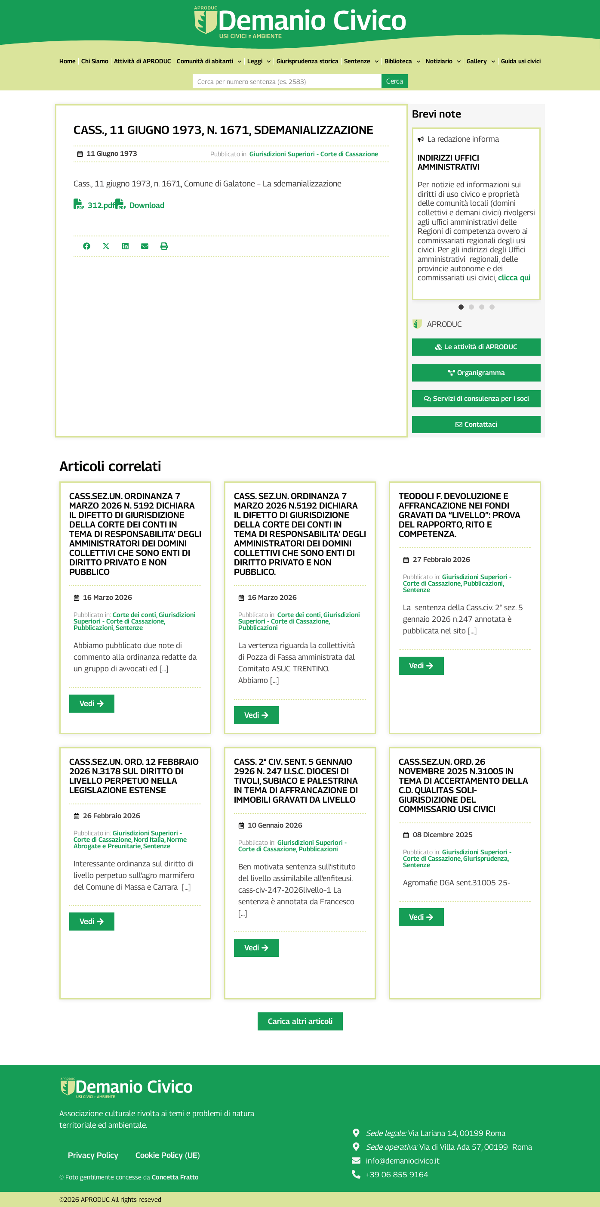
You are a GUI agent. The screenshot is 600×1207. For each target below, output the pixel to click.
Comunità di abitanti (209, 61)
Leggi (259, 61)
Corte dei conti (134, 614)
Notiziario (443, 61)
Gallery (481, 61)
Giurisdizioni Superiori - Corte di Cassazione (313, 154)
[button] (86, 246)
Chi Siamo (94, 61)
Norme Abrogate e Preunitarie (130, 842)
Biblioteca (403, 61)
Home (67, 61)
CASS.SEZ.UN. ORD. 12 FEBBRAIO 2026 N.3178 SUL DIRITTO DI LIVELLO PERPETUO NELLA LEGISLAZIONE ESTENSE (134, 776)
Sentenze (361, 61)
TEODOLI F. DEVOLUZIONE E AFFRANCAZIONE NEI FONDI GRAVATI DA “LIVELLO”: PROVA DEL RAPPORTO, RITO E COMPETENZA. (459, 515)
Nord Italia (149, 839)
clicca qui (514, 277)
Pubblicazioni (93, 627)
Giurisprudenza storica (307, 61)
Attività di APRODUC (142, 61)
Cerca (394, 81)
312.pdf (101, 205)
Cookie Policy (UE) (167, 1155)
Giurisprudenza (485, 858)
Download (146, 205)
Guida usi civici (521, 61)
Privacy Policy (93, 1155)
